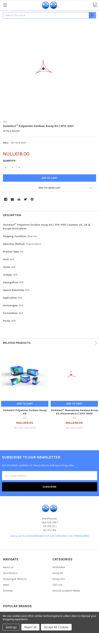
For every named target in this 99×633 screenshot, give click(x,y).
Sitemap (8, 590)
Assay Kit (57, 573)
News (6, 584)
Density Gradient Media (66, 590)
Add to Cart (25, 403)
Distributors (10, 573)
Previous (88, 343)
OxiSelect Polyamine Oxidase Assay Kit (25, 412)
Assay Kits (58, 578)
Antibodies (58, 567)
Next (95, 343)
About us (8, 567)
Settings (11, 627)
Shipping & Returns (15, 578)
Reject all (30, 627)
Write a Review (11, 131)
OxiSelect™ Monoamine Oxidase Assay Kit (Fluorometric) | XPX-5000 (74, 412)
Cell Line (57, 584)
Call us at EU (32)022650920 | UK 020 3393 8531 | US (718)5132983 (49, 536)
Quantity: (9, 160)
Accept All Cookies (56, 627)
